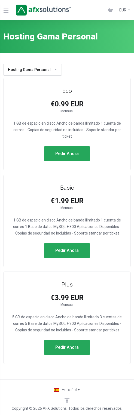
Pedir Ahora (67, 153)
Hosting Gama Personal (32, 69)
